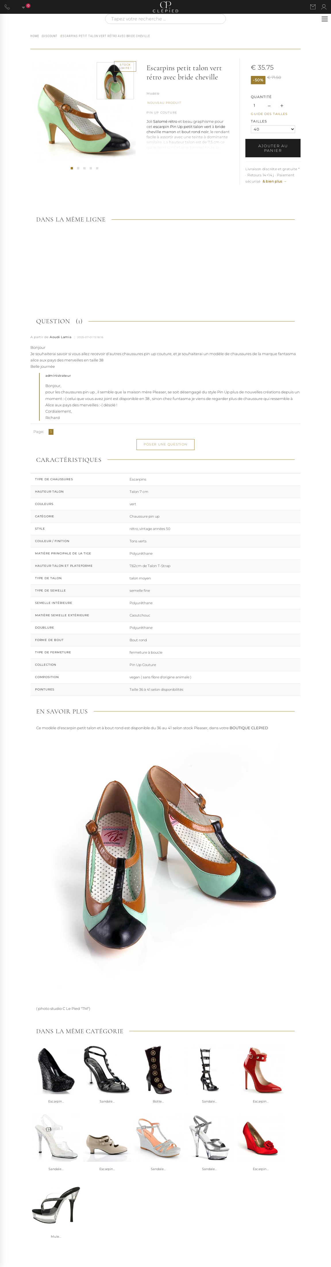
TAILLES (259, 121)
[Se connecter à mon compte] (323, 6)
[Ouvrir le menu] (324, 19)
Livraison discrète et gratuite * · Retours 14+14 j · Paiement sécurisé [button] (272, 175)
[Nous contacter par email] (312, 6)
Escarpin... (56, 1101)
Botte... (158, 1101)
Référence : (153, 94)
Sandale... (107, 1101)
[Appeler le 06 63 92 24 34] (7, 6)
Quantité (261, 97)
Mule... (56, 1237)
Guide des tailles (269, 114)
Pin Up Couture (162, 112)
